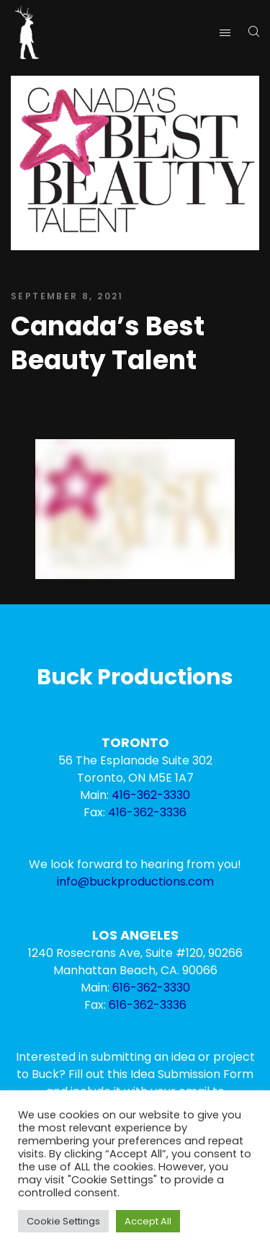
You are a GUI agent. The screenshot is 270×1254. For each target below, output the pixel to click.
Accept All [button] (148, 1221)
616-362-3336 (147, 1005)
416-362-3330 (151, 795)
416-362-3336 (147, 812)
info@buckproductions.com (135, 881)
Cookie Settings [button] (63, 1221)
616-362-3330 (151, 987)
